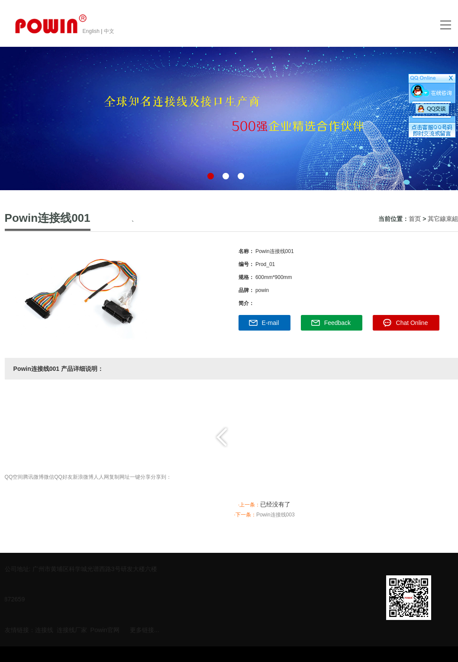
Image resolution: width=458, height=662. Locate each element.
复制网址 (119, 477)
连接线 (44, 628)
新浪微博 (83, 477)
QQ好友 (63, 477)
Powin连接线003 (275, 515)
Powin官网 (104, 628)
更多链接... (144, 628)
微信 (49, 477)
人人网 (101, 477)
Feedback (337, 322)
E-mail (270, 322)
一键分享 (140, 477)
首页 (415, 218)
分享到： (161, 477)
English (92, 31)
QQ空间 (14, 477)
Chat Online (412, 322)
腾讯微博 (33, 477)
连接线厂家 (72, 628)
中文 (109, 31)
